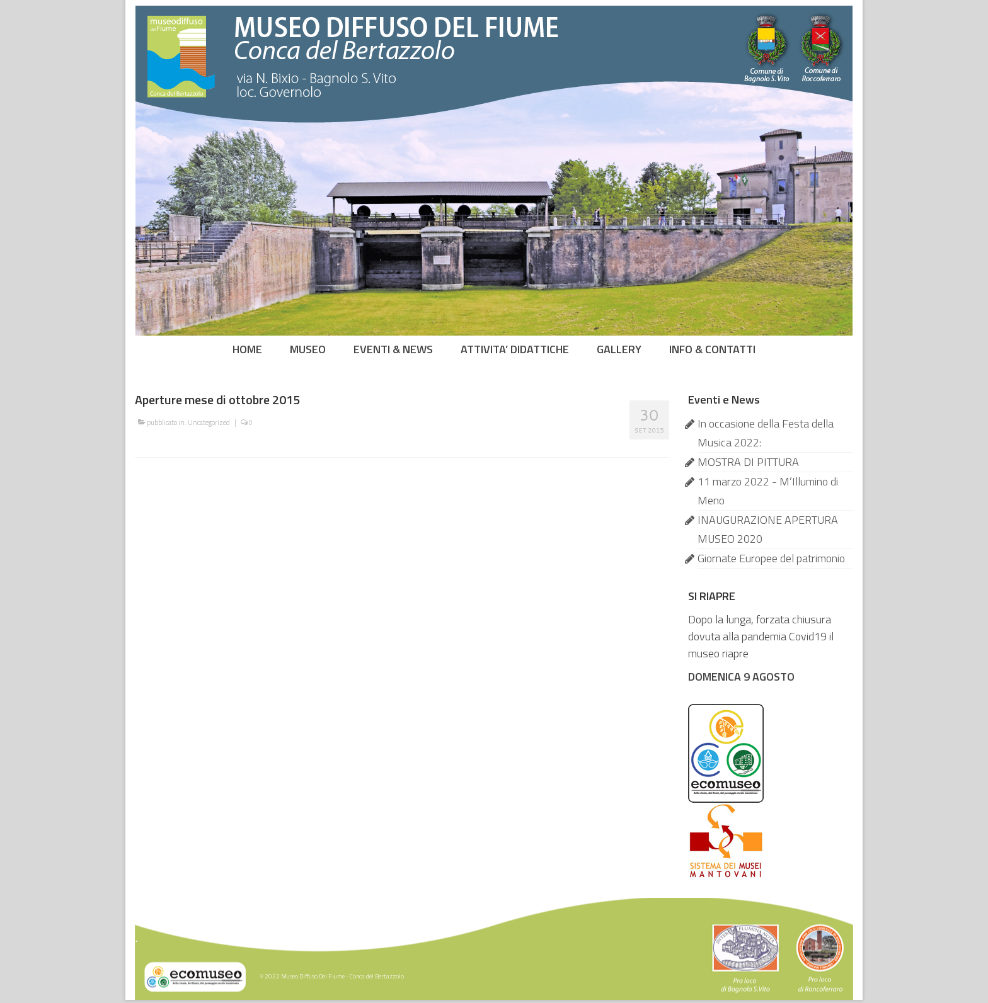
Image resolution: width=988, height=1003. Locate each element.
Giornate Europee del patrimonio (771, 558)
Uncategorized (209, 422)
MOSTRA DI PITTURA (748, 461)
